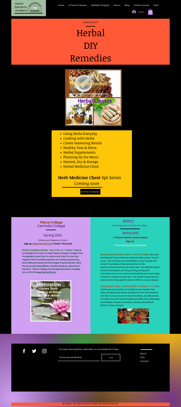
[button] (150, 12)
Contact (144, 361)
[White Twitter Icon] (34, 351)
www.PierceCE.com (42, 244)
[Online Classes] (90, 192)
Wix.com (114, 404)
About (143, 353)
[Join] (111, 357)
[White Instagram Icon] (44, 351)
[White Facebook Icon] (24, 351)
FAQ (142, 357)
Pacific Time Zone (62, 244)
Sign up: (27, 244)
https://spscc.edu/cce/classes (130, 245)
